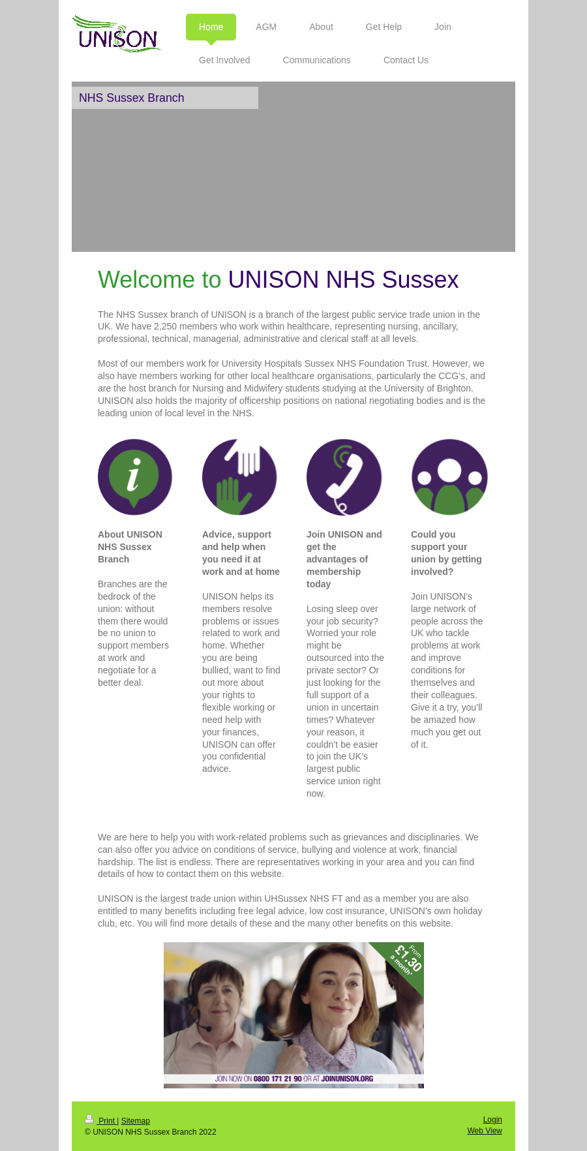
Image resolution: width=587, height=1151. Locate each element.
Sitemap (135, 1121)
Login (492, 1119)
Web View (484, 1130)
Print (101, 1121)
